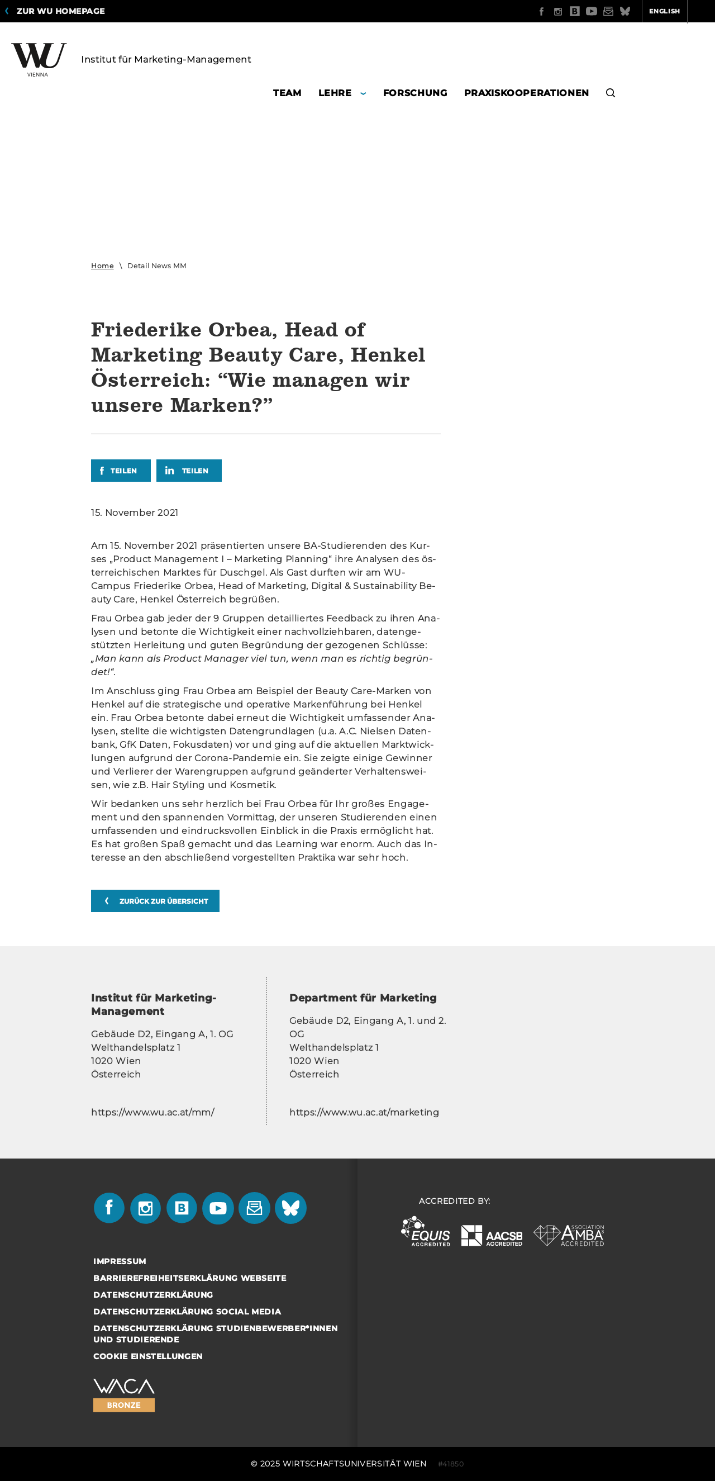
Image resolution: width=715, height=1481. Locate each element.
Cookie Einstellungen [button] (148, 1356)
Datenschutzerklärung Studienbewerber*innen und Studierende (215, 1334)
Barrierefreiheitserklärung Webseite (190, 1278)
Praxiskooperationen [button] (526, 93)
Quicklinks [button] (679, 11)
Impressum (119, 1261)
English (621, 11)
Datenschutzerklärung (153, 1295)
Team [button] (287, 93)
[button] (611, 94)
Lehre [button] (335, 93)
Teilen (124, 471)
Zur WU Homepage (61, 11)
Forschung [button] (415, 93)
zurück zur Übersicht (164, 901)
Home (102, 266)
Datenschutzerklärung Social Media (187, 1312)
